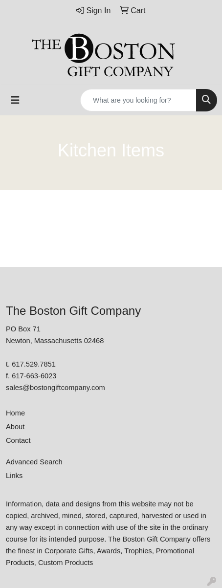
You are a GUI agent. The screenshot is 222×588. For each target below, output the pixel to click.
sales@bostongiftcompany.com (55, 388)
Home (15, 413)
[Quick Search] (138, 100)
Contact (18, 440)
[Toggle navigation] (15, 100)
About (15, 427)
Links (14, 475)
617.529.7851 (34, 364)
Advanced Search (34, 462)
